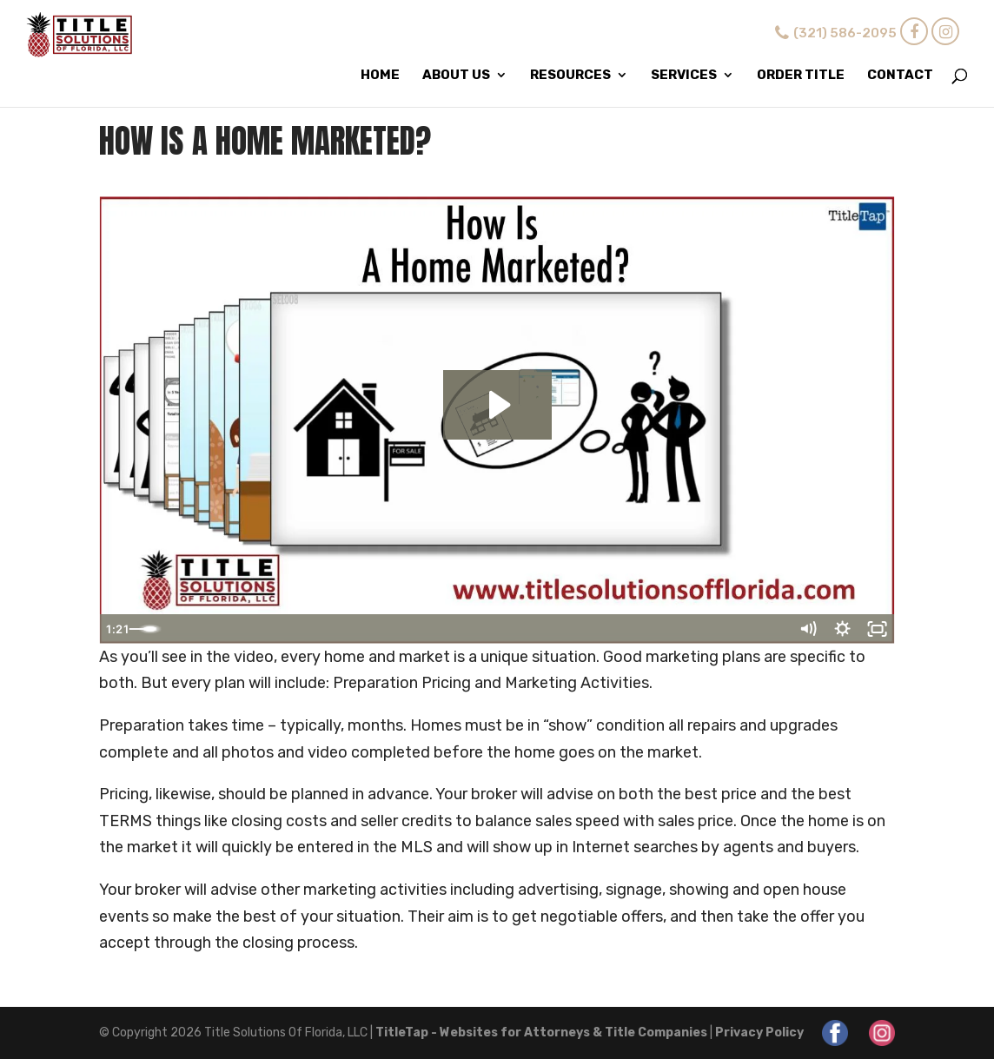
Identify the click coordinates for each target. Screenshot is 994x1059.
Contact (900, 76)
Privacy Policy (759, 1032)
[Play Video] (116, 629)
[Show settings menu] (842, 629)
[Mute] (808, 629)
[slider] (478, 629)
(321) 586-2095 (834, 33)
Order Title (801, 76)
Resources (570, 76)
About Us (456, 76)
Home (380, 76)
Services (684, 76)
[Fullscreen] (877, 629)
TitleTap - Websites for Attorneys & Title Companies (541, 1032)
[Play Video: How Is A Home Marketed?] (497, 405)
